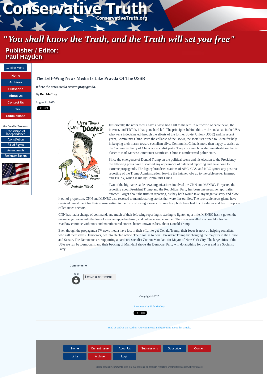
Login (124, 356)
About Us (15, 95)
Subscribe (15, 89)
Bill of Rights (16, 145)
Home (16, 75)
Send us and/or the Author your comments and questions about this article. (149, 327)
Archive (100, 356)
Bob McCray (48, 94)
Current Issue (100, 348)
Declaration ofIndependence (15, 132)
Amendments (15, 150)
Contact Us (16, 102)
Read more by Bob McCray (149, 306)
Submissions (15, 116)
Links (16, 109)
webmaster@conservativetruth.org (185, 366)
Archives (15, 82)
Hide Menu (15, 68)
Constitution (16, 139)
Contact (199, 348)
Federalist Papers (16, 156)
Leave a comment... (100, 277)
